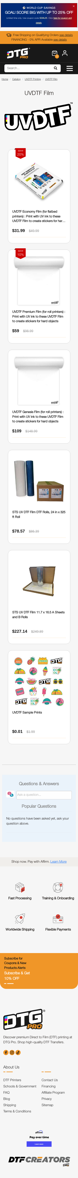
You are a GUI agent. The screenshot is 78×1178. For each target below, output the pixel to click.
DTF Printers (12, 1080)
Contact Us (50, 1080)
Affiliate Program (53, 1092)
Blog (6, 1099)
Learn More (58, 861)
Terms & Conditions (17, 1111)
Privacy (47, 1099)
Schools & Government (19, 1086)
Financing (49, 1086)
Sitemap (47, 1105)
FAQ (6, 1092)
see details (66, 35)
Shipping (9, 1105)
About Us (11, 1067)
